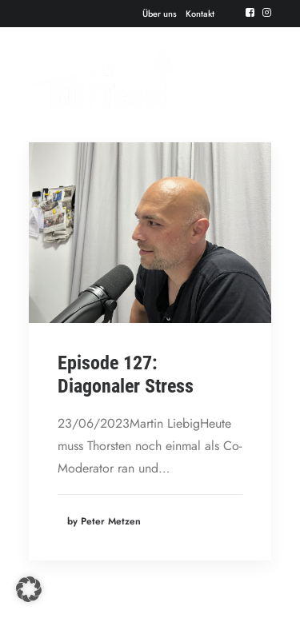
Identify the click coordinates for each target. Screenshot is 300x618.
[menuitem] (159, 13)
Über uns (159, 13)
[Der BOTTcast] (100, 78)
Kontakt (200, 13)
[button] (250, 12)
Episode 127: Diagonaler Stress (126, 374)
